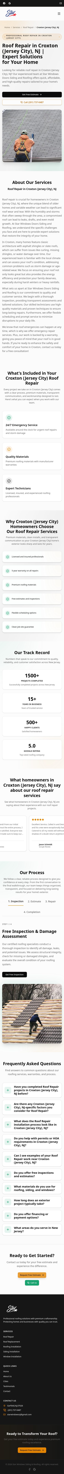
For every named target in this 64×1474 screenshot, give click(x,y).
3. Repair (50, 901)
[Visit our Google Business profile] (10, 3)
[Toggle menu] (59, 13)
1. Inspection (15, 901)
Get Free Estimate (32, 94)
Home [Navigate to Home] (6, 1371)
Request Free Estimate (32, 1275)
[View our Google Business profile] (34, 1469)
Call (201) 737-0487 (32, 102)
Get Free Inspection (15, 974)
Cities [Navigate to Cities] (5, 1381)
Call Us (32, 1282)
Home (7, 27)
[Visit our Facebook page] (4, 3)
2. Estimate (34, 901)
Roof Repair (28, 27)
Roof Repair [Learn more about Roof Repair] (8, 1336)
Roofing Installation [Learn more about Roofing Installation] (12, 1346)
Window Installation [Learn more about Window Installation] (12, 1356)
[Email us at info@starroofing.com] (61, 3)
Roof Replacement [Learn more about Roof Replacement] (11, 1341)
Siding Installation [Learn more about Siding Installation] (11, 1351)
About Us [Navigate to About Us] (7, 1376)
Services (16, 27)
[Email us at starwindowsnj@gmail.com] (32, 1414)
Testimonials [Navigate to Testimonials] (9, 1386)
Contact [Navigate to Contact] (6, 1391)
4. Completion (32, 912)
